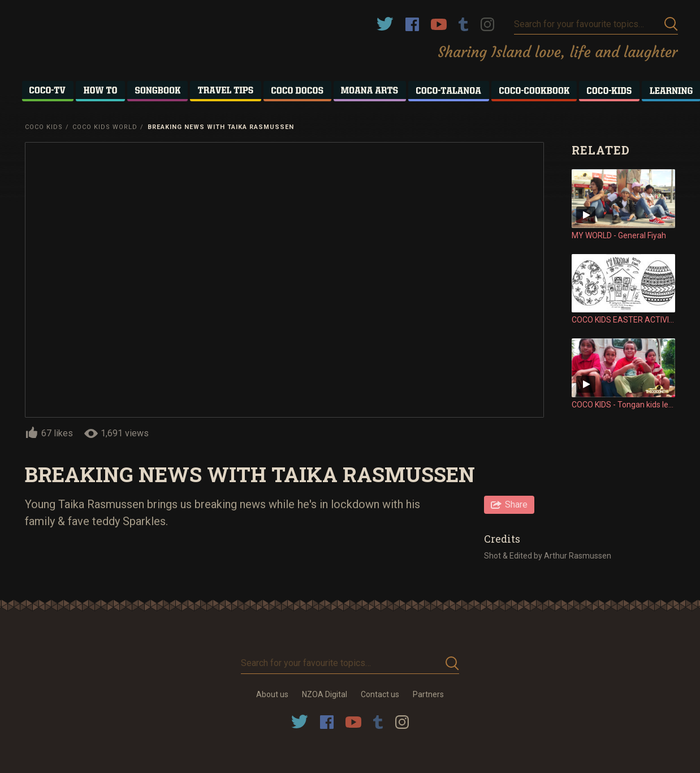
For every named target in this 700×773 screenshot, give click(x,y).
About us (272, 694)
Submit (671, 24)
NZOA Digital (324, 694)
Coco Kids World (104, 127)
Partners (428, 694)
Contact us (380, 694)
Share (516, 504)
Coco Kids (44, 127)
